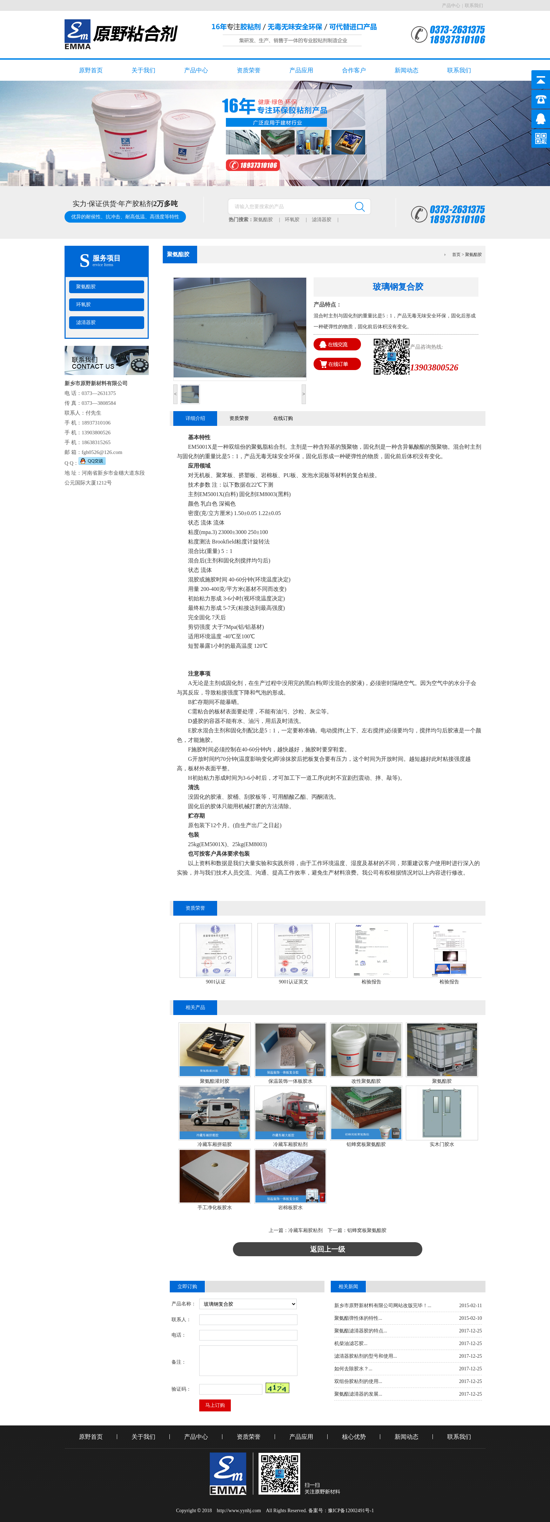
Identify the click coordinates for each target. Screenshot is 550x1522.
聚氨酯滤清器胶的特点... (360, 1330)
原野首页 (91, 70)
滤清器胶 (327, 219)
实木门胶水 (442, 1144)
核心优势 (354, 1437)
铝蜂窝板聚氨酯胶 (366, 1144)
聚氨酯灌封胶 (214, 1081)
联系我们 (474, 5)
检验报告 (371, 981)
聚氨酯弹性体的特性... (358, 1318)
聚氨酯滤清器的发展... (358, 1394)
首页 (456, 254)
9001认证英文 (293, 981)
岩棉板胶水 (290, 1207)
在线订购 (283, 418)
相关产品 (195, 1007)
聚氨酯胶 (269, 219)
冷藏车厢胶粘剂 (290, 1144)
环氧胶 (298, 219)
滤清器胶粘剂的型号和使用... (365, 1356)
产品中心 (451, 5)
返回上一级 (327, 1249)
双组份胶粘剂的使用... (358, 1381)
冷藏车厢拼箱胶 (214, 1144)
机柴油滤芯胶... (351, 1343)
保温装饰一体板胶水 (290, 1081)
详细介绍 (195, 418)
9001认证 (216, 981)
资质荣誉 (249, 70)
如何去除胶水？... (353, 1368)
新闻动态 (406, 70)
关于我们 (143, 70)
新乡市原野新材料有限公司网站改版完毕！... (382, 1305)
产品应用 (301, 70)
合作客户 (354, 70)
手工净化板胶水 (214, 1207)
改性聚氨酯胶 (366, 1081)
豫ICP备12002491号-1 (351, 1510)
